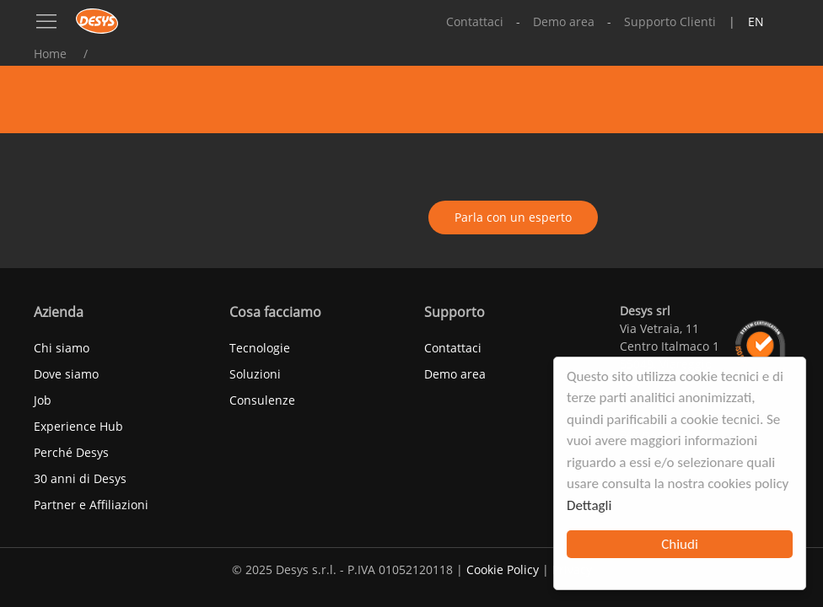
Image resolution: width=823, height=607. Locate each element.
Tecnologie (259, 348)
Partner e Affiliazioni (91, 505)
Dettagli (589, 505)
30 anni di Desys (80, 478)
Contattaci (474, 21)
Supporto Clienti (670, 21)
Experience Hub (78, 426)
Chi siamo (61, 348)
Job (42, 400)
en (756, 21)
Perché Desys (71, 452)
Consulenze (262, 400)
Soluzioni (255, 374)
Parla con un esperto (513, 217)
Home (50, 54)
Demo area (563, 21)
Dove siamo (66, 374)
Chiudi (679, 544)
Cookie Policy (502, 569)
